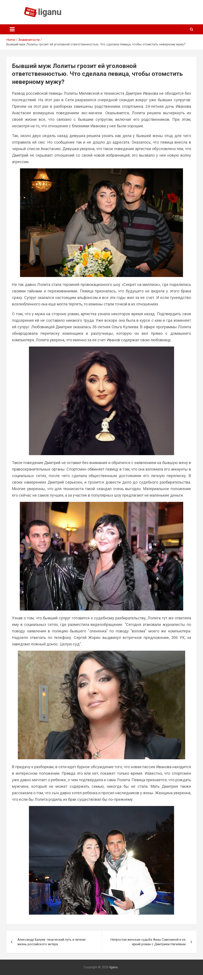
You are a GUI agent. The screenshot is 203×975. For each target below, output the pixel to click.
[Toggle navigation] (12, 29)
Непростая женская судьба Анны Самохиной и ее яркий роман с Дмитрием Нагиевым (148, 942)
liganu (50, 12)
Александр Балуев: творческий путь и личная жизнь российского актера (51, 942)
